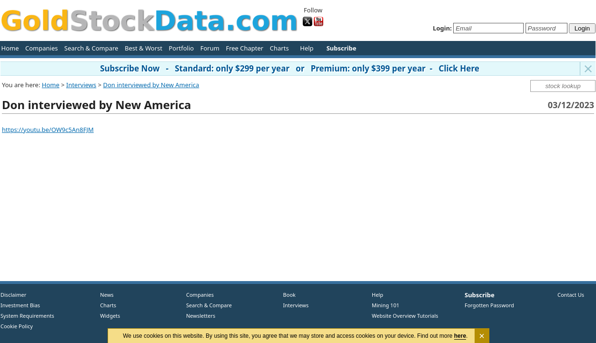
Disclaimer (13, 294)
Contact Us (570, 294)
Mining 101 (385, 305)
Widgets (106, 315)
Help (306, 48)
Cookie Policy (16, 326)
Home (10, 48)
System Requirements (27, 315)
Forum (209, 48)
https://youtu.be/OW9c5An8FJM (48, 129)
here (460, 336)
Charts (279, 48)
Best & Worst (143, 48)
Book (287, 294)
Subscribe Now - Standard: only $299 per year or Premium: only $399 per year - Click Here (289, 68)
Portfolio (181, 48)
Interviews (81, 85)
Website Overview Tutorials (405, 315)
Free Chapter (244, 48)
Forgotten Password (489, 305)
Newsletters (200, 315)
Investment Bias (20, 305)
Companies (41, 48)
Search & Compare (91, 48)
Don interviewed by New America (151, 85)
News (103, 294)
